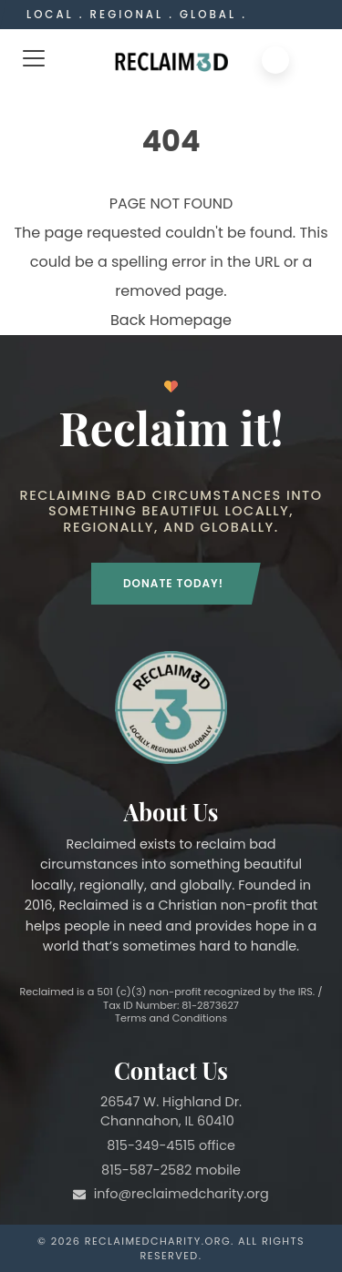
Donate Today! (173, 583)
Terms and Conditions (171, 1018)
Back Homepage (171, 320)
